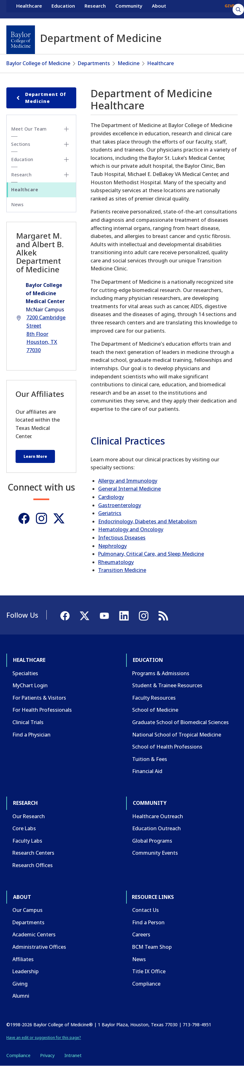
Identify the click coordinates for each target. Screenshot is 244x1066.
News (17, 204)
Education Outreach (156, 828)
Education (63, 9)
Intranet (73, 1055)
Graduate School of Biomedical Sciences (180, 722)
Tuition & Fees (149, 759)
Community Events (155, 852)
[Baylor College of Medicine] (20, 39)
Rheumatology (116, 562)
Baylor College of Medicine (38, 63)
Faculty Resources (154, 697)
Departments (94, 63)
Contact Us (145, 909)
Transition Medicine (122, 570)
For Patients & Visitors (39, 697)
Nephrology (112, 545)
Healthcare (29, 9)
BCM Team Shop (152, 946)
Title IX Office (149, 971)
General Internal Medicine (129, 488)
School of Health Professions (167, 746)
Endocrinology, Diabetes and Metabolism (147, 521)
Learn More (35, 456)
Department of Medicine (40, 97)
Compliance (146, 983)
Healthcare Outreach (157, 816)
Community (128, 9)
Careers (141, 934)
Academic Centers (34, 934)
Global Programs (152, 840)
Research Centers (33, 852)
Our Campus (27, 909)
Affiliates (23, 959)
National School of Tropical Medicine (176, 734)
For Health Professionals (42, 709)
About (159, 9)
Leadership (25, 971)
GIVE (229, 9)
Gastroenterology (119, 505)
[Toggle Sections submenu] (66, 144)
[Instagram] (41, 518)
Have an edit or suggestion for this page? (43, 1037)
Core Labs (24, 828)
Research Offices (32, 865)
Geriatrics (109, 513)
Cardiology (111, 496)
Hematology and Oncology (130, 529)
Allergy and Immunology (127, 480)
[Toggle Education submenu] (66, 159)
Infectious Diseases (122, 537)
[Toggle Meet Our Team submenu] (66, 129)
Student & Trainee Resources (167, 685)
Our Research (28, 816)
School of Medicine (155, 709)
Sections (20, 144)
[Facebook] (24, 518)
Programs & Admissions (160, 673)
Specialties (25, 673)
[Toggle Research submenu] (66, 174)
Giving (20, 983)
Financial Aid (147, 771)
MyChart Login (30, 685)
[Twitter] (58, 518)
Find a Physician (31, 734)
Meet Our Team (29, 129)
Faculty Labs (27, 840)
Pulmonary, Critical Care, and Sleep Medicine (151, 553)
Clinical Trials (28, 722)
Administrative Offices (39, 946)
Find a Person (148, 922)
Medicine (128, 63)
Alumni (20, 995)
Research (95, 9)
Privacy (47, 1055)
